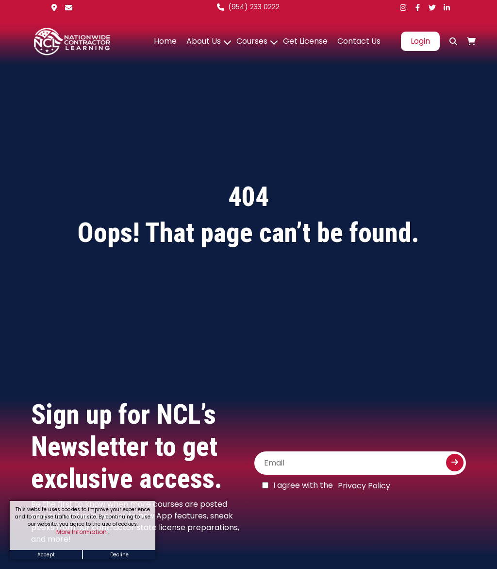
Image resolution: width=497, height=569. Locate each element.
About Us (203, 41)
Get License (305, 41)
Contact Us (359, 41)
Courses (251, 41)
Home (165, 41)
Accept (46, 554)
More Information (82, 532)
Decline (119, 554)
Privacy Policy (364, 485)
